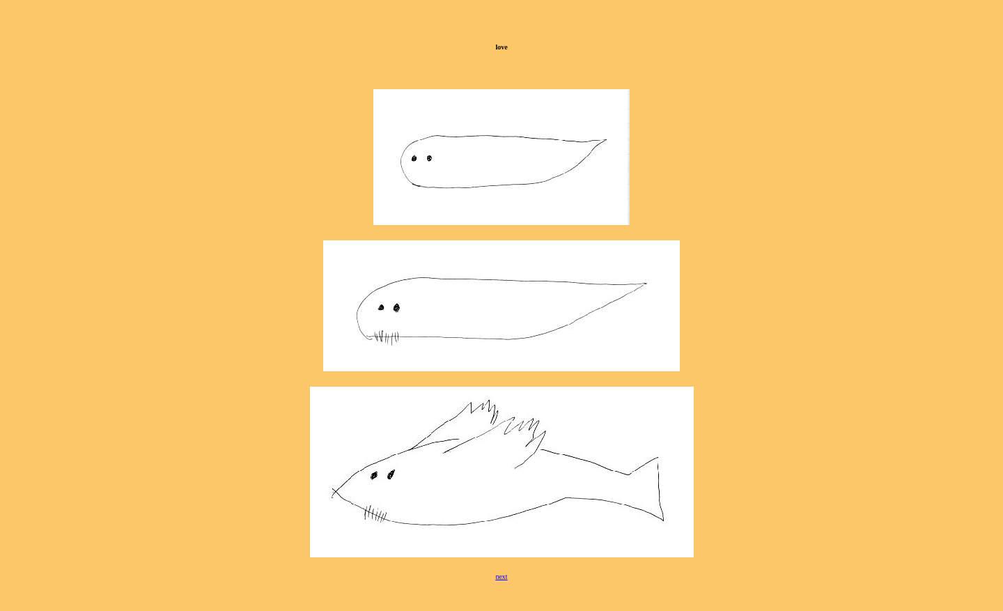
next (501, 576)
